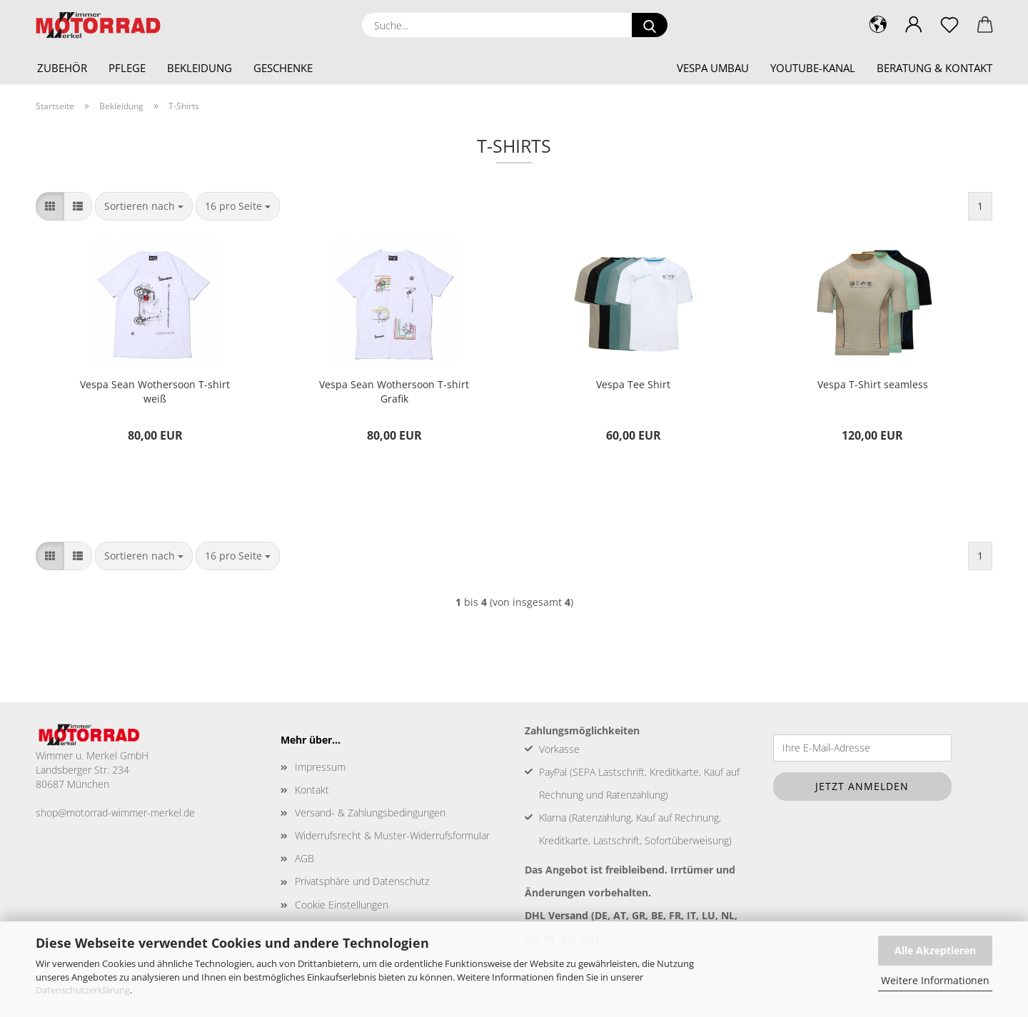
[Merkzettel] (949, 25)
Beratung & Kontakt (934, 68)
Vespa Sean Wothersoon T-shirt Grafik (394, 391)
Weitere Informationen (935, 980)
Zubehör (62, 68)
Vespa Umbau (713, 68)
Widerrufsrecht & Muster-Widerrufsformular (392, 835)
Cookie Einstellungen (341, 904)
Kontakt (312, 789)
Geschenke (283, 68)
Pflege (127, 68)
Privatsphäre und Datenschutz (362, 881)
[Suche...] (649, 25)
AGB (304, 858)
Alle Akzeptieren (935, 950)
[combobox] (144, 206)
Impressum (320, 767)
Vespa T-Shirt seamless (872, 384)
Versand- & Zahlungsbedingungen (370, 812)
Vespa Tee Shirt (633, 384)
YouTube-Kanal (812, 68)
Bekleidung (199, 68)
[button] (914, 25)
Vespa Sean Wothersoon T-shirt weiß (155, 391)
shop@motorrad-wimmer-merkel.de (115, 812)
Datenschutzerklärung (83, 989)
